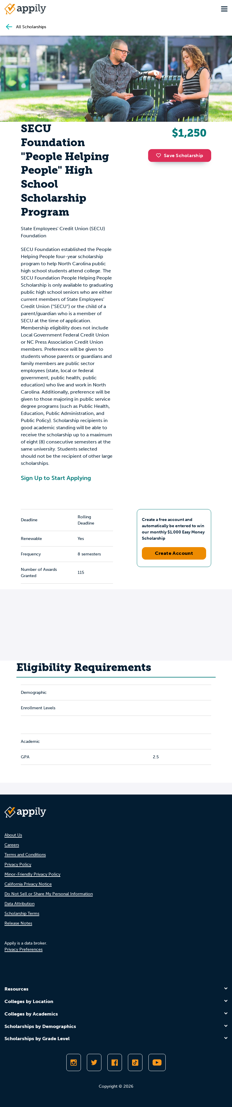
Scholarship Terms (21, 913)
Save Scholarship (179, 155)
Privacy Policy (17, 864)
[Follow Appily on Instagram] (73, 1062)
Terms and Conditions (25, 854)
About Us (13, 835)
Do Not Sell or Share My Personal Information (48, 893)
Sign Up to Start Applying (56, 477)
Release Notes (18, 923)
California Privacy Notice (28, 884)
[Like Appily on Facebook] (114, 1062)
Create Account (174, 553)
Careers (11, 844)
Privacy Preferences (23, 949)
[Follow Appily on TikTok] (135, 1062)
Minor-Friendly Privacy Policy (32, 874)
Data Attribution (19, 903)
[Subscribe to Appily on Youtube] (157, 1062)
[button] (160, 155)
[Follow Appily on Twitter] (94, 1062)
